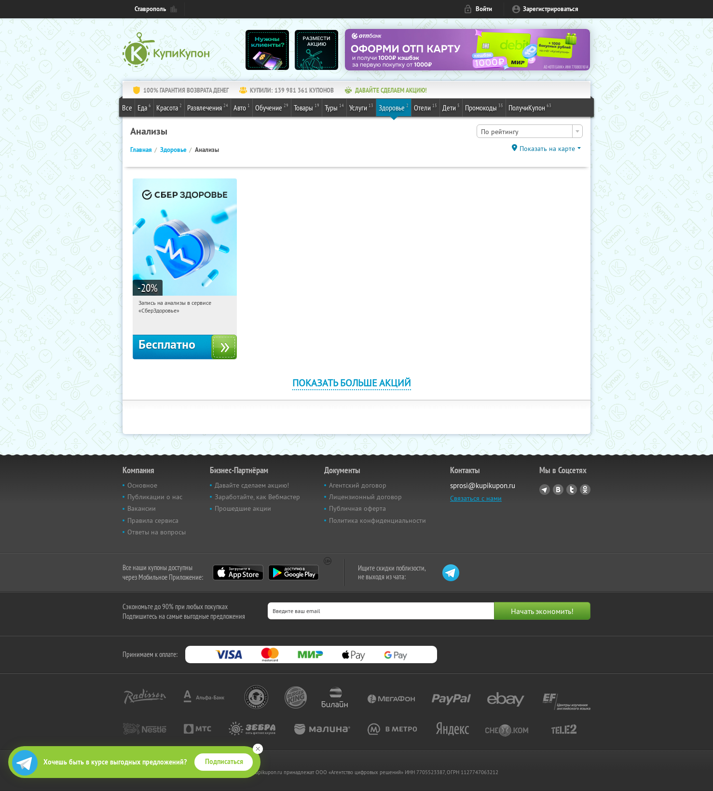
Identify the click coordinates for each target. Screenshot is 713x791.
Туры (334, 107)
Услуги (361, 107)
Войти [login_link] (484, 9)
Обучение (271, 107)
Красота (169, 107)
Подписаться (224, 761)
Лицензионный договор (365, 496)
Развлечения (207, 107)
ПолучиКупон (529, 107)
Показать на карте (547, 148)
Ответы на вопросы (156, 532)
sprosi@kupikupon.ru (482, 485)
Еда (144, 107)
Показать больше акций (351, 383)
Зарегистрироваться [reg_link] (550, 9)
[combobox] (530, 131)
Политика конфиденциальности (377, 520)
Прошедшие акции (243, 508)
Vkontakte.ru (558, 489)
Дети (451, 107)
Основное (142, 485)
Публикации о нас (154, 496)
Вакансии (141, 508)
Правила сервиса (152, 520)
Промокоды (484, 107)
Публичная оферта (357, 508)
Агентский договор (357, 485)
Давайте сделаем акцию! (252, 485)
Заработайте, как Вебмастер (257, 496)
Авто (241, 107)
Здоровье (394, 107)
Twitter (571, 489)
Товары (306, 107)
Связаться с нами (476, 498)
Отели (425, 107)
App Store (238, 572)
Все (127, 107)
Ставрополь (150, 9)
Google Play (293, 572)
